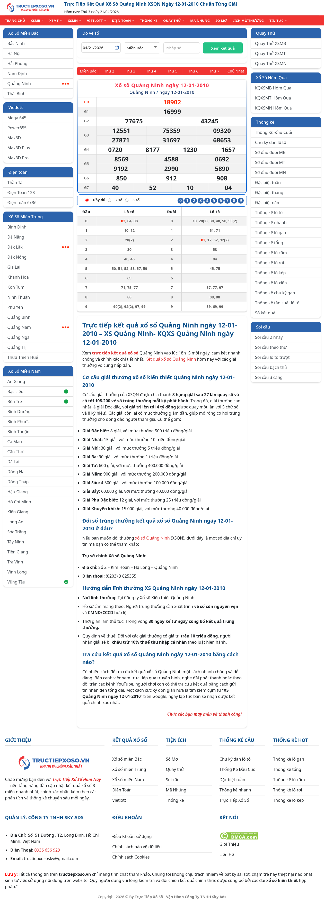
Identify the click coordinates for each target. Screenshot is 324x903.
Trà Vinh (15, 562)
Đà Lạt (13, 461)
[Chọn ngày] (101, 47)
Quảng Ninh (38, 83)
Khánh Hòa (18, 277)
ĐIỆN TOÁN (123, 20)
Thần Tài (15, 182)
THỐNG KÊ (148, 20)
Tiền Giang (17, 552)
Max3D (14, 138)
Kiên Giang (18, 512)
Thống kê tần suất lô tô (277, 303)
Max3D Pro (18, 158)
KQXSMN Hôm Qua (273, 108)
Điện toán (18, 172)
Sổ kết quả (265, 313)
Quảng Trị (17, 347)
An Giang (16, 381)
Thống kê (265, 122)
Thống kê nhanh (271, 222)
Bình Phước (18, 421)
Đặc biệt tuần (268, 182)
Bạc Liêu (37, 391)
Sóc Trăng (16, 532)
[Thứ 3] (132, 71)
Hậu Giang (17, 492)
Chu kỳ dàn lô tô (270, 142)
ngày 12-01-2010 (177, 92)
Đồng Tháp (18, 482)
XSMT (55, 20)
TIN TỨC (278, 20)
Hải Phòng (17, 63)
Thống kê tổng (269, 242)
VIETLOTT (96, 20)
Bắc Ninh (16, 43)
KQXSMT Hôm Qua (273, 98)
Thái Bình (16, 93)
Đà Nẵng (15, 237)
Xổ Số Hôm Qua (271, 77)
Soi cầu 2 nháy (269, 337)
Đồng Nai (16, 472)
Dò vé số (90, 33)
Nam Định (17, 73)
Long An (15, 522)
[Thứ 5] (171, 71)
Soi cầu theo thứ (270, 347)
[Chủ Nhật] (234, 71)
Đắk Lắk (38, 247)
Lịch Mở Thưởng (248, 20)
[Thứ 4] (152, 71)
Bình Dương (19, 411)
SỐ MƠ (221, 20)
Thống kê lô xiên (271, 283)
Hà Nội (14, 53)
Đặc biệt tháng (269, 192)
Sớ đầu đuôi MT (270, 162)
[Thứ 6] (192, 71)
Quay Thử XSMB (270, 43)
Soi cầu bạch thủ (271, 367)
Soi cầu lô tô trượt (272, 357)
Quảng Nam (38, 327)
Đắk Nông (17, 257)
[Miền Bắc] (89, 71)
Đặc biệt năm (268, 202)
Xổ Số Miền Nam (24, 371)
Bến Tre (37, 401)
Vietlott (15, 107)
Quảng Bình (19, 317)
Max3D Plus (18, 148)
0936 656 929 (47, 849)
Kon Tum (16, 287)
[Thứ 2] (112, 71)
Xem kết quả (223, 48)
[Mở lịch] (117, 47)
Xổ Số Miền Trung (25, 217)
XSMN (74, 20)
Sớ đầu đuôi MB (270, 152)
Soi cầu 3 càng (269, 377)
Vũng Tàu (37, 582)
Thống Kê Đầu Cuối (273, 132)
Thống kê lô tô (269, 212)
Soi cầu (263, 327)
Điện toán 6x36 (22, 202)
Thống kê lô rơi (269, 263)
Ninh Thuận (18, 297)
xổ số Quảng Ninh (152, 538)
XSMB (37, 20)
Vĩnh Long (17, 572)
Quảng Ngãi (19, 337)
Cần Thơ (15, 451)
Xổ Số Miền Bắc (23, 33)
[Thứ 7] (211, 71)
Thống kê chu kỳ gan (275, 293)
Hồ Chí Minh (19, 502)
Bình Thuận (18, 431)
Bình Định (17, 227)
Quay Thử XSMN (270, 63)
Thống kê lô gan (270, 232)
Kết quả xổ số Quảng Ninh (170, 358)
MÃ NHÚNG (200, 20)
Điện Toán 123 (21, 192)
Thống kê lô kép (270, 273)
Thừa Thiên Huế (22, 357)
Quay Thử (265, 33)
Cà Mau (14, 441)
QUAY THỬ (174, 20)
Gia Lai (13, 267)
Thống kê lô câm (271, 253)
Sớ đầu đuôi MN (270, 172)
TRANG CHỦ (15, 20)
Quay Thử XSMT (270, 53)
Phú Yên (15, 307)
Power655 (17, 128)
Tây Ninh (15, 542)
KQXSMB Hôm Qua (273, 88)
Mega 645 (17, 118)
